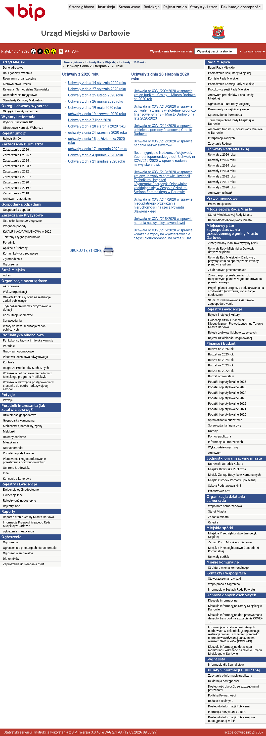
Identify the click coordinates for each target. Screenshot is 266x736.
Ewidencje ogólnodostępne (21, 489)
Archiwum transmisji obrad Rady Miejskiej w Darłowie (235, 131)
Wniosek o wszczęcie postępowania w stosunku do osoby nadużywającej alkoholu (28, 386)
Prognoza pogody (14, 226)
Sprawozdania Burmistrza (225, 115)
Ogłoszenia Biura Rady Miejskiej (229, 104)
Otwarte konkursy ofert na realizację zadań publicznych (27, 299)
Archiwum (215, 453)
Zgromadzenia (12, 259)
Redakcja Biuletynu (220, 701)
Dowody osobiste (14, 437)
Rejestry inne (11, 506)
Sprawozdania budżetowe (225, 420)
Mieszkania (10, 442)
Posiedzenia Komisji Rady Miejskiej (231, 84)
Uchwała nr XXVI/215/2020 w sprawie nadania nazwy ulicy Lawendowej (163, 221)
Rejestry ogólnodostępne (19, 500)
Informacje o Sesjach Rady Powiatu (231, 589)
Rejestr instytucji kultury (224, 314)
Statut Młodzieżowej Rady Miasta (230, 214)
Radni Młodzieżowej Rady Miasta (230, 220)
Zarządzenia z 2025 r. (17, 155)
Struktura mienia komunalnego (228, 567)
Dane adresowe (13, 67)
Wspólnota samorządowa (225, 506)
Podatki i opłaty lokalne (18, 453)
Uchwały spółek (218, 557)
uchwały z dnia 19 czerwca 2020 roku (97, 114)
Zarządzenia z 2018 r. (17, 193)
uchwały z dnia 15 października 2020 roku (96, 141)
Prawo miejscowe (219, 204)
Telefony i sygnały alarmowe (22, 237)
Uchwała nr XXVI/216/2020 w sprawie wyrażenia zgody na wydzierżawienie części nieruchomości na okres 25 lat (163, 234)
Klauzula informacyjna (222, 600)
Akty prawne (11, 286)
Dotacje (213, 431)
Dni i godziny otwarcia (17, 73)
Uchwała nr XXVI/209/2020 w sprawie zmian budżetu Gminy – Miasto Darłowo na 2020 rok (165, 95)
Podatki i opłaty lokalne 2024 (227, 392)
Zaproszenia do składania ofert (23, 564)
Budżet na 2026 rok (221, 349)
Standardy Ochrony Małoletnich (23, 100)
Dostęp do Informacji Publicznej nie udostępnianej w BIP (231, 719)
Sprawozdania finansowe (224, 425)
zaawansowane (254, 51)
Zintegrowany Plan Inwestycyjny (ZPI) (233, 243)
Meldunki (9, 431)
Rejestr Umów (12, 138)
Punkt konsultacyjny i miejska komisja (28, 340)
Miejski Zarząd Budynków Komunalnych (234, 474)
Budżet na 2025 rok (221, 354)
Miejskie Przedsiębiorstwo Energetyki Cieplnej (232, 535)
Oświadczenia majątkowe (20, 95)
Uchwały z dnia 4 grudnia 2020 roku (95, 155)
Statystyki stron (203, 7)
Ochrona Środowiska (16, 468)
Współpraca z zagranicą (224, 584)
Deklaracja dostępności (241, 7)
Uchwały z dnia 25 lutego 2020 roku (95, 95)
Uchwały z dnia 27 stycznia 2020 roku (97, 89)
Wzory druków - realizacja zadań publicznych (24, 327)
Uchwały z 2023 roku (222, 171)
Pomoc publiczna (219, 436)
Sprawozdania (12, 320)
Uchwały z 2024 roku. (222, 165)
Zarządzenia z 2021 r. (17, 177)
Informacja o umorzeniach (225, 442)
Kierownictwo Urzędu (17, 84)
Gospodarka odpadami (18, 210)
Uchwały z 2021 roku (222, 182)
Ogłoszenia (10, 264)
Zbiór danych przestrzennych (227, 270)
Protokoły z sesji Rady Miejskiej (229, 89)
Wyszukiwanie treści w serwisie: (171, 51)
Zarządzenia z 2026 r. (17, 149)
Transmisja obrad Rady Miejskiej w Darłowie (231, 122)
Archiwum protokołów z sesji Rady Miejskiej (231, 96)
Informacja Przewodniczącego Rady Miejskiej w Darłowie (26, 524)
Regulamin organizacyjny (19, 78)
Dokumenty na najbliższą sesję (228, 109)
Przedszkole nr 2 (219, 491)
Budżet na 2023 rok (221, 365)
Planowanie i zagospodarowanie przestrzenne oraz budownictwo (24, 460)
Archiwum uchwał (220, 193)
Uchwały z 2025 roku (222, 160)
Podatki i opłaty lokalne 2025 (227, 387)
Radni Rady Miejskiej (221, 67)
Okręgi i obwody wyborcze (20, 111)
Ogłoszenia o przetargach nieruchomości (30, 548)
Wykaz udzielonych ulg (223, 447)
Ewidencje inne (13, 495)
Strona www (129, 7)
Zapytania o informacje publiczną (230, 675)
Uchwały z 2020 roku (132, 62)
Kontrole (8, 362)
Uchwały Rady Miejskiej (101, 62)
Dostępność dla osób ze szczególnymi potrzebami (233, 688)
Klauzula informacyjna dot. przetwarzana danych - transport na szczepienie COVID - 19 (235, 618)
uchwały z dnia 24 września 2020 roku (97, 132)
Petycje (8, 400)
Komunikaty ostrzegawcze (20, 253)
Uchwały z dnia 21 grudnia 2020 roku (96, 161)
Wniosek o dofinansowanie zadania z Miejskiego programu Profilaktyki (27, 375)
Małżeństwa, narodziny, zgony (22, 426)
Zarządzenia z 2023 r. (17, 166)
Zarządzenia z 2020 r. (17, 182)
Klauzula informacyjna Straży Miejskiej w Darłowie (235, 607)
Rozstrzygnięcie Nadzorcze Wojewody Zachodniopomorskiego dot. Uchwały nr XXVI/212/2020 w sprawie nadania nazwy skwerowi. (164, 159)
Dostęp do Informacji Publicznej (229, 706)
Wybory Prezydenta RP (18, 122)
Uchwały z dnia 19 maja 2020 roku (94, 108)
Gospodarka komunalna (19, 420)
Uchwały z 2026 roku (222, 154)
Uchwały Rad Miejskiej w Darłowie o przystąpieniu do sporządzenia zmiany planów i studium (233, 261)
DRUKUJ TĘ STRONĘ (92, 251)
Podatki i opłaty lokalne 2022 (227, 403)
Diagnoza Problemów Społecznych (26, 368)
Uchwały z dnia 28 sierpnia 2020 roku (97, 126)
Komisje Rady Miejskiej (223, 78)
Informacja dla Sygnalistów (226, 664)
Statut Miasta (217, 511)
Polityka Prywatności (222, 695)
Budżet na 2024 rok (221, 360)
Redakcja (152, 7)
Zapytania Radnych (220, 143)
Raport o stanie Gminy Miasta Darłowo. (29, 517)
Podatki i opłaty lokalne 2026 (227, 382)
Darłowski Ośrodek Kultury (225, 464)
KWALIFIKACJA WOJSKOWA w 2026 (27, 231)
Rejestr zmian (175, 7)
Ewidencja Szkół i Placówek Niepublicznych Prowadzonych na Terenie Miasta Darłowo (235, 323)
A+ (67, 51)
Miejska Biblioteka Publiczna (227, 469)
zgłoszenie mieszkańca (18, 531)
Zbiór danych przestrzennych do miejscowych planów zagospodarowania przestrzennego (235, 279)
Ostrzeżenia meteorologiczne (22, 220)
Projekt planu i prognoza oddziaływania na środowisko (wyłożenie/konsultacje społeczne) (236, 291)
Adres (7, 275)
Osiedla (213, 522)
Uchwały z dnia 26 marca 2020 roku (95, 101)
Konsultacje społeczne (18, 315)
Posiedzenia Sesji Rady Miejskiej (229, 73)
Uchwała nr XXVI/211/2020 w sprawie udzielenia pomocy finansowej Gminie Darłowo (163, 130)
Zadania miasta (218, 517)
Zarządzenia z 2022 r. (17, 171)
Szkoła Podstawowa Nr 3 (224, 485)
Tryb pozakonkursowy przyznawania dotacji (27, 307)
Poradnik (9, 242)
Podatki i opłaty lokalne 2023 (227, 398)
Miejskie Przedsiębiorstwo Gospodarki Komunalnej (233, 549)
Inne (6, 473)
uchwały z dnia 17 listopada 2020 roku (97, 149)
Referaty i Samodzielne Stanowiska (26, 89)
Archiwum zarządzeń (17, 199)
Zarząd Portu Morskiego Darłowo (230, 542)
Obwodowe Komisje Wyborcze (23, 128)
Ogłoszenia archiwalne (18, 553)
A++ (75, 51)
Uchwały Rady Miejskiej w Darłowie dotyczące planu (231, 250)
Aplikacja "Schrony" (16, 248)
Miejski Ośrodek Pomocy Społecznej (232, 480)
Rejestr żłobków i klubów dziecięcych (232, 332)
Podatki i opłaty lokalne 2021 (227, 409)
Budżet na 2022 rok (221, 371)
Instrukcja (106, 7)
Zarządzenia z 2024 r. (17, 160)
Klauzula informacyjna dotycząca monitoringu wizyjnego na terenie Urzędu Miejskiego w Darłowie (235, 650)
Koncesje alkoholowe (17, 478)
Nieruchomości (13, 448)
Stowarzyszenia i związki (224, 578)
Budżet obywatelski (221, 376)
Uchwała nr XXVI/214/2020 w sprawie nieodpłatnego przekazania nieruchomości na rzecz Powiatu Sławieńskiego (163, 205)
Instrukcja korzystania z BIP (55, 732)
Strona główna (81, 7)
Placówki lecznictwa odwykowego (25, 357)
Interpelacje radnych (221, 138)
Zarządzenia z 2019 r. (17, 188)
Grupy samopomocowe (18, 351)
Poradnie (9, 346)
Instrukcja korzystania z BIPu (227, 712)
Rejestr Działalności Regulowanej (230, 338)
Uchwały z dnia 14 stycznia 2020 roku (97, 83)
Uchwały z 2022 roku (222, 176)
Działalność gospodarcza (19, 415)
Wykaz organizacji (15, 292)
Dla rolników (11, 559)
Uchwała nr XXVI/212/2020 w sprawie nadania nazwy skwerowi (163, 143)
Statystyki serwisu (18, 732)
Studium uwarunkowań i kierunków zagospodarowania (231, 302)
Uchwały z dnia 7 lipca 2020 (89, 120)
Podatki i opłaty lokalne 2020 (227, 414)
